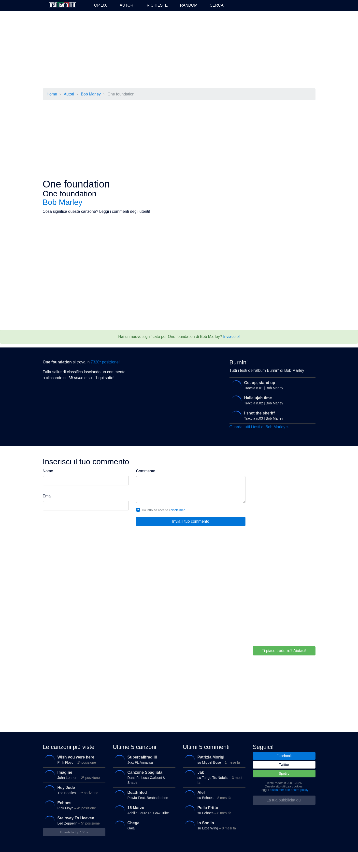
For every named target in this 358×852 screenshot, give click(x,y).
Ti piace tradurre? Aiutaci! (284, 651)
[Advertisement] (179, 50)
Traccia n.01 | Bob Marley (271, 385)
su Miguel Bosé (213, 759)
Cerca (217, 5)
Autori (127, 5)
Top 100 (99, 5)
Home (52, 94)
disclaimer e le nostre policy (289, 790)
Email (48, 496)
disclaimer (178, 510)
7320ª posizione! (105, 362)
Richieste (157, 5)
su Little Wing (213, 825)
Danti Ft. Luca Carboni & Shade (143, 777)
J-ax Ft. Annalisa (143, 759)
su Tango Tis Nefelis (213, 777)
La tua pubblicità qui (284, 800)
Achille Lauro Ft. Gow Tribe (143, 810)
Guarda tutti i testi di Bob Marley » (259, 427)
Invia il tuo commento (190, 521)
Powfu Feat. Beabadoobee (143, 795)
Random (188, 5)
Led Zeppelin (73, 820)
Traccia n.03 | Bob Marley (271, 416)
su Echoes (213, 795)
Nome (48, 471)
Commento (145, 471)
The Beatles (73, 790)
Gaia (143, 825)
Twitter (284, 765)
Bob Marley (91, 94)
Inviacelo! (231, 336)
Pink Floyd (73, 759)
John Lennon (73, 775)
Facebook (283, 756)
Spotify (284, 773)
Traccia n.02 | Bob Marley (271, 400)
